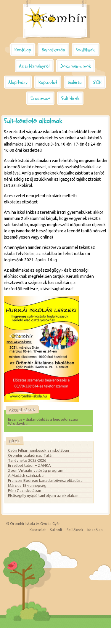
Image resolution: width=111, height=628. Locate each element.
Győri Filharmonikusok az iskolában (38, 450)
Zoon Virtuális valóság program (35, 470)
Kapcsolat (47, 82)
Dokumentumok (75, 66)
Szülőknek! (85, 50)
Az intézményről (34, 66)
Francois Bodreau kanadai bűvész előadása (45, 480)
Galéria (75, 82)
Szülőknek (75, 530)
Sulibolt (56, 530)
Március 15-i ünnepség (27, 485)
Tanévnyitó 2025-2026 (27, 460)
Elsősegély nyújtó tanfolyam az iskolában (43, 495)
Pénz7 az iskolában (24, 490)
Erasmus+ (40, 98)
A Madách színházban (27, 475)
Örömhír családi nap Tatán (31, 455)
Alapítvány (18, 82)
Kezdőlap (23, 50)
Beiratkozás (53, 50)
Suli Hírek (70, 98)
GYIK (97, 82)
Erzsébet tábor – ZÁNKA (29, 465)
